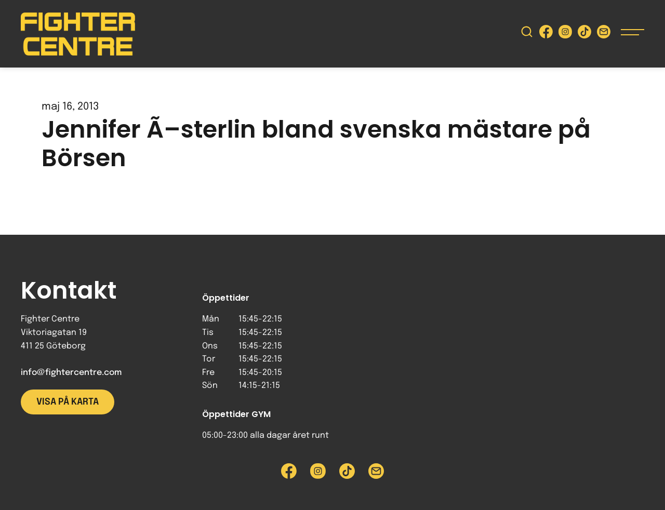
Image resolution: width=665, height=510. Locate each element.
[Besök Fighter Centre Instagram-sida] (565, 34)
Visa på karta (67, 402)
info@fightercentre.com (71, 372)
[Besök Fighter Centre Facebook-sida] (546, 34)
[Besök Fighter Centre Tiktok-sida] (584, 34)
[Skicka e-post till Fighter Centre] (603, 34)
